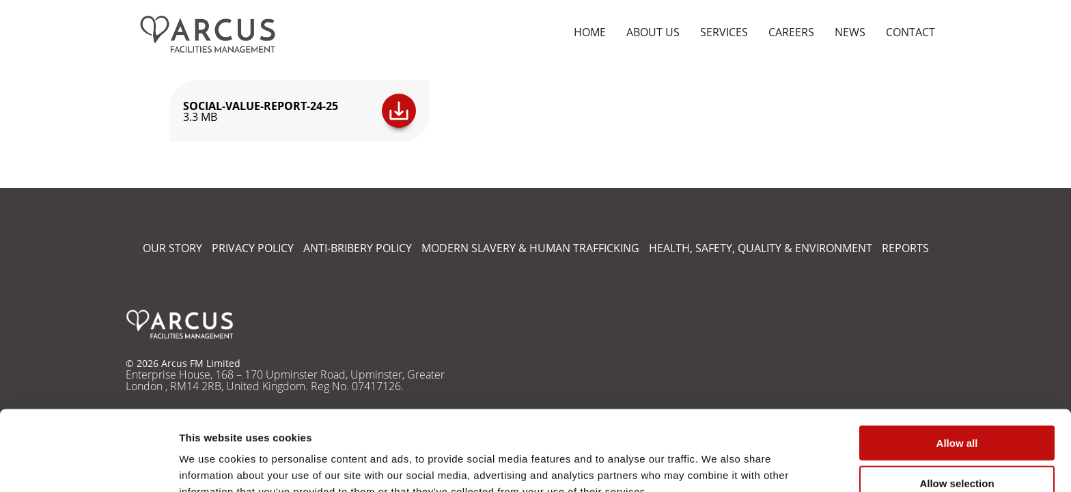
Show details (717, 465)
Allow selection (956, 412)
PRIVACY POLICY (253, 248)
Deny (957, 453)
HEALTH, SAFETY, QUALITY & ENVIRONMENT (760, 248)
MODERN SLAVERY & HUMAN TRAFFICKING (530, 248)
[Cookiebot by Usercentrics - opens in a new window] (88, 465)
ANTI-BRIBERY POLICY (357, 248)
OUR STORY (172, 248)
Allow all (957, 372)
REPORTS (905, 248)
